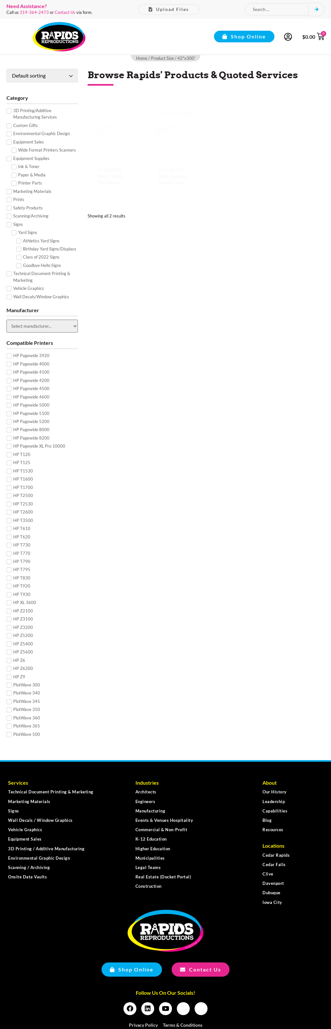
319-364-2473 (34, 12)
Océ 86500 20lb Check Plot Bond (110, 175)
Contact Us (65, 12)
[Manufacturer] (42, 326)
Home (141, 58)
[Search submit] (317, 9)
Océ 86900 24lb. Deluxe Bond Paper (172, 175)
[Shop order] (42, 75)
